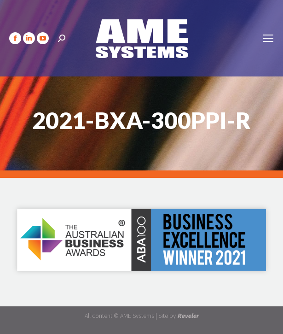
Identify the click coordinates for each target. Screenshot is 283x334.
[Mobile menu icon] (268, 38)
